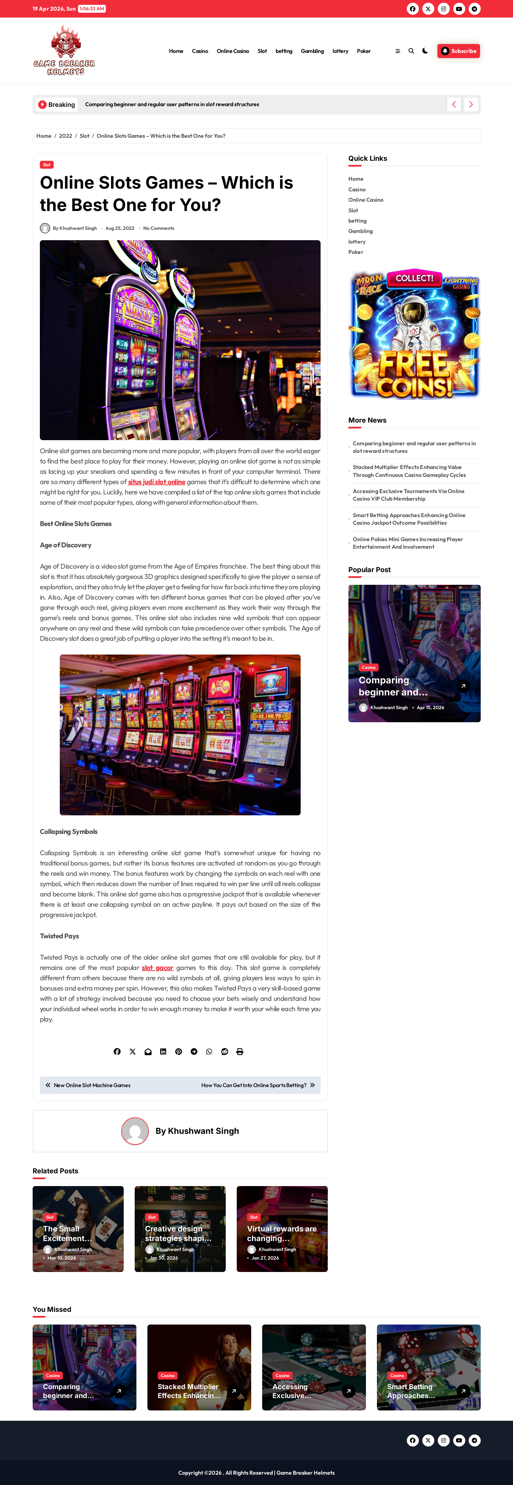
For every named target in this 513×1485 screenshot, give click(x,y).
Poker (364, 50)
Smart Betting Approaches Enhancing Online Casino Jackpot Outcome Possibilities (409, 519)
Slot (262, 50)
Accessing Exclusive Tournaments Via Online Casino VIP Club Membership (409, 495)
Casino (200, 50)
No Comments (158, 228)
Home (176, 50)
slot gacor (158, 967)
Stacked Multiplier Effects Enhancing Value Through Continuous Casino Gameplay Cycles (409, 471)
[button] (471, 104)
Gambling (312, 50)
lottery (340, 50)
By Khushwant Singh (68, 228)
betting (284, 50)
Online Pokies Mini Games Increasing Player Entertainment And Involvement (408, 543)
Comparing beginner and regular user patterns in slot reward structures (414, 447)
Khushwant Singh (203, 1131)
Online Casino (233, 50)
